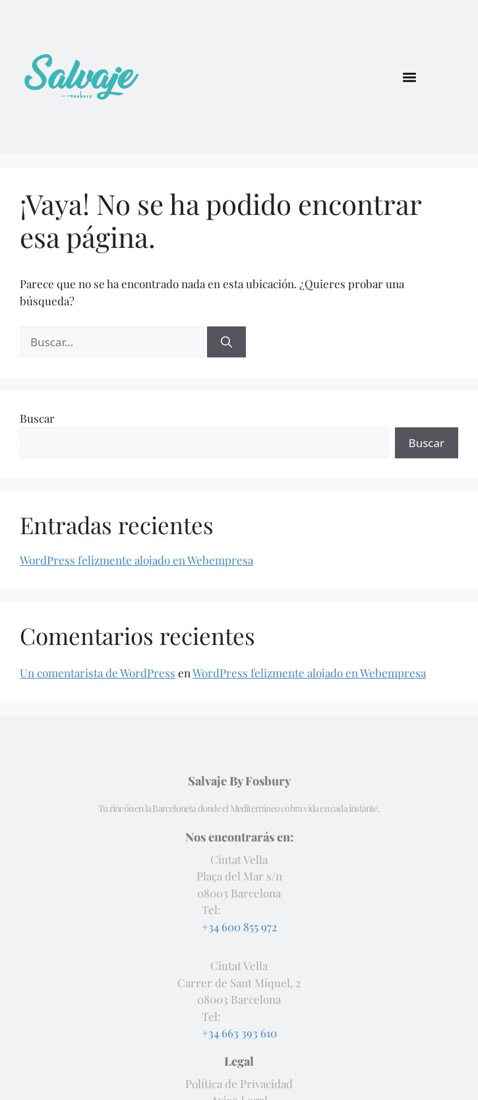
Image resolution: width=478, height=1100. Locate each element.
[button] (410, 77)
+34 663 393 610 (239, 1032)
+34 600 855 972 (239, 926)
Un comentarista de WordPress (97, 672)
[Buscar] (226, 342)
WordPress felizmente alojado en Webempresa (136, 560)
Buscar (37, 418)
